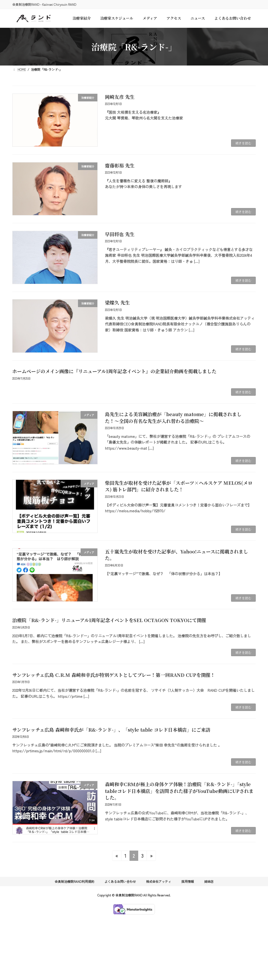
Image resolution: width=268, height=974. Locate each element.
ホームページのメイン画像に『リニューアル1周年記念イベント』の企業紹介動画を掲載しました (114, 371)
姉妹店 (209, 881)
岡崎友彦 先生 (120, 96)
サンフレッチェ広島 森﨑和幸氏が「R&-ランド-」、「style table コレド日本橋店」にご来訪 (111, 729)
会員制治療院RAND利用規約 (74, 881)
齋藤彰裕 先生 (120, 165)
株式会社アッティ (158, 881)
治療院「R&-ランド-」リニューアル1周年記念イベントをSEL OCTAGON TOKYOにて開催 (109, 620)
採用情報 (187, 881)
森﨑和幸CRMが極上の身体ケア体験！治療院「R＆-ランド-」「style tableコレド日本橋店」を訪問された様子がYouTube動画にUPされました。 (179, 791)
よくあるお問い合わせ (120, 881)
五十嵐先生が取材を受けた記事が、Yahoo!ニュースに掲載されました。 (176, 554)
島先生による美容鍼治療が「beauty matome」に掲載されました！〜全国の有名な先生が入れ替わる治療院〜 (173, 417)
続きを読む (243, 143)
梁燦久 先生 (117, 302)
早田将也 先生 (120, 234)
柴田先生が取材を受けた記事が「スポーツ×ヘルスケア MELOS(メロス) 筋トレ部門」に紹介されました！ (179, 486)
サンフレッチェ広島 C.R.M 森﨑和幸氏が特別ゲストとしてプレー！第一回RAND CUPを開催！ (113, 674)
